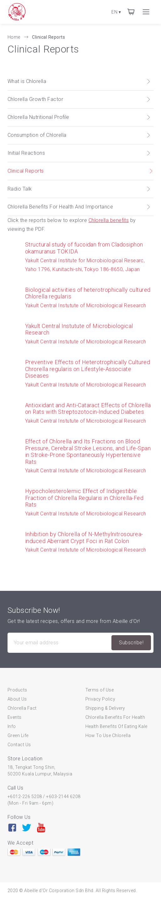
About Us (17, 699)
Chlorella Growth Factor (79, 99)
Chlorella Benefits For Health (115, 717)
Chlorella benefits (109, 220)
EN (116, 11)
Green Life (18, 735)
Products (17, 689)
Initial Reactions (79, 153)
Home (14, 37)
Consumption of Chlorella (79, 135)
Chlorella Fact (22, 708)
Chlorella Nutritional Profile (79, 117)
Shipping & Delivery (105, 708)
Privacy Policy (100, 699)
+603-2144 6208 (63, 796)
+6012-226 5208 (25, 796)
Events (15, 717)
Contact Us (19, 744)
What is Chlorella (79, 81)
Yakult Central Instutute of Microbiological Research (89, 297)
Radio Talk (79, 189)
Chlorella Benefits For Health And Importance (79, 207)
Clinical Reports (48, 37)
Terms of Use (99, 689)
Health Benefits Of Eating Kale (116, 726)
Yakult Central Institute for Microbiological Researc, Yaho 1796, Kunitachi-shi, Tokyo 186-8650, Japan (89, 256)
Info (12, 726)
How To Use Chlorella (108, 735)
